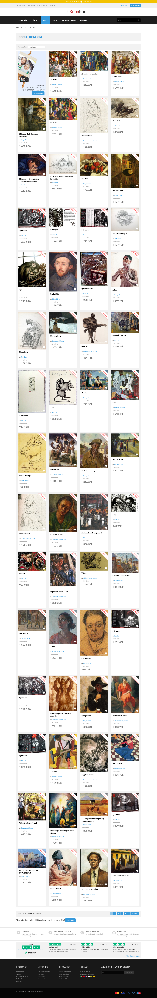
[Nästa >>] (135, 913)
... (128, 913)
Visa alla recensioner (133, 956)
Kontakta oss (42, 5)
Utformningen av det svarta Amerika (60, 715)
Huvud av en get (25, 475)
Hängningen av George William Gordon (62, 832)
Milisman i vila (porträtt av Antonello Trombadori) (29, 180)
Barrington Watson (58, 341)
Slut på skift (23, 633)
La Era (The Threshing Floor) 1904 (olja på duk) (92, 820)
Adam (115, 290)
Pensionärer (54, 469)
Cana (114, 403)
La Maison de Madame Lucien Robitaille (61, 177)
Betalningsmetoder (22, 976)
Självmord (23, 230)
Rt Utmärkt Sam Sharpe (90, 889)
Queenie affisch (87, 289)
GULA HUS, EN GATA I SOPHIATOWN (28, 871)
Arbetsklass (23, 415)
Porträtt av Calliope (120, 716)
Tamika (53, 646)
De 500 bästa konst (65, 972)
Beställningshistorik (44, 972)
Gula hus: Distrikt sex (121, 876)
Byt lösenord (41, 976)
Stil (45, 20)
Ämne (36, 20)
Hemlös (84, 393)
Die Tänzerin (117, 763)
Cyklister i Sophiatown (121, 576)
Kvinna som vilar (56, 534)
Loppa (115, 515)
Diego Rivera (25, 140)
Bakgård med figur (120, 234)
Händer (22, 573)
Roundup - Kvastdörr (89, 74)
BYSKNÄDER (118, 459)
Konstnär (23, 20)
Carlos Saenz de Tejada (90, 141)
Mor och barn (86, 136)
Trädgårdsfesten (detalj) (28, 823)
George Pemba (118, 295)
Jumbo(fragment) (119, 335)
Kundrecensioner (64, 974)
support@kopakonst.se (87, 974)
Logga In (52, 5)
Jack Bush (55, 182)
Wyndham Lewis (88, 538)
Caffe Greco (117, 77)
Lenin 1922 (54, 294)
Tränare (84, 573)
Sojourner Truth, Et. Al (59, 592)
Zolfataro (53, 772)
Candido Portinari (119, 408)
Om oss (18, 974)
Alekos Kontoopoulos (121, 126)
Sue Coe (23, 235)
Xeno (52, 408)
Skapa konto (41, 979)
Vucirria (53, 80)
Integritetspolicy (64, 976)
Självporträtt (86, 658)
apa (20, 290)
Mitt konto (21, 5)
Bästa (55, 20)
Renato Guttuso (57, 85)
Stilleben (84, 179)
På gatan (53, 122)
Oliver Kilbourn (26, 638)
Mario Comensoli (119, 768)
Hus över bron (118, 190)
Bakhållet (116, 121)
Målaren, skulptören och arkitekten (28, 135)
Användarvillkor (63, 979)
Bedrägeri (54, 229)
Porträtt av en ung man (90, 471)
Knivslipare (23, 352)
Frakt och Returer (21, 979)
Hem (17, 27)
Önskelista (31, 5)
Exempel (83, 20)
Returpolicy (19, 981)
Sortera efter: (22, 47)
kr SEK (124, 5)
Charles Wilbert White (90, 351)
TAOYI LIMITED (85, 972)
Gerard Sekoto (118, 464)
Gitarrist (84, 346)
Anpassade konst (69, 20)
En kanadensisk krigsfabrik (91, 533)
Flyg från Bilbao (87, 775)
